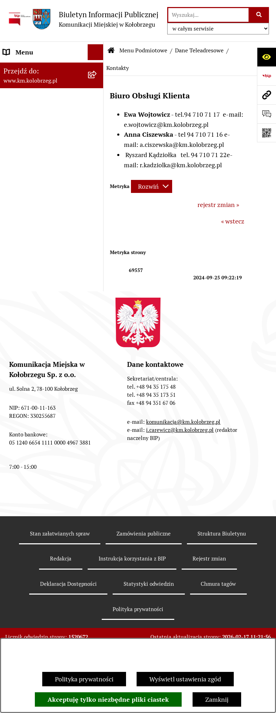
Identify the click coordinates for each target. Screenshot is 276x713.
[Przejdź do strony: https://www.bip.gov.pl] (266, 75)
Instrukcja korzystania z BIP (42, 272)
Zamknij (216, 699)
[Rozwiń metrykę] (151, 186)
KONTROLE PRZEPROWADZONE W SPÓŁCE (35, 313)
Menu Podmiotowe (29, 122)
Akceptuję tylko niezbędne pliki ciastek (108, 699)
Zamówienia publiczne (144, 601)
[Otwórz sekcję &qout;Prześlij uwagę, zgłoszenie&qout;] (266, 113)
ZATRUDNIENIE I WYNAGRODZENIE (29, 252)
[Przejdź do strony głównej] (82, 19)
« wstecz (232, 221)
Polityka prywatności (84, 679)
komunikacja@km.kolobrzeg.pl (183, 489)
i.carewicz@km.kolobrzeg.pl (180, 497)
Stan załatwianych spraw (60, 601)
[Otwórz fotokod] (266, 132)
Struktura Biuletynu (221, 601)
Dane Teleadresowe (199, 50)
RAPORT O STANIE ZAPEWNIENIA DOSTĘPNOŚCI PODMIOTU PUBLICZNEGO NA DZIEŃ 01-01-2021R (45, 87)
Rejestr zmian (209, 626)
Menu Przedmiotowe (32, 231)
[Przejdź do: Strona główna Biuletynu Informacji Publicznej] (111, 50)
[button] (97, 122)
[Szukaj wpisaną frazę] (259, 15)
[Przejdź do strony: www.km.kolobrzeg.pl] (266, 94)
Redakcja (15, 288)
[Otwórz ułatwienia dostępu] (266, 56)
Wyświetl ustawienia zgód (185, 679)
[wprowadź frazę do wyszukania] (208, 15)
